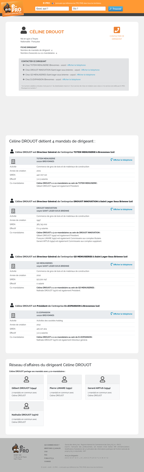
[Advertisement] (72, 113)
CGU (45, 451)
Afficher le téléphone (76, 65)
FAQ (45, 455)
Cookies (47, 461)
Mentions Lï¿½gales (52, 448)
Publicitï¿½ (49, 458)
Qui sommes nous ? (51, 445)
